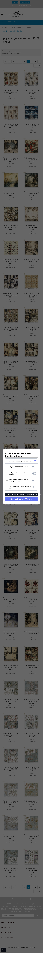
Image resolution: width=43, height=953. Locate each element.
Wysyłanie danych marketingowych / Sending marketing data (18, 479)
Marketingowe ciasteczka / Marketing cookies (19, 467)
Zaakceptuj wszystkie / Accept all (21, 498)
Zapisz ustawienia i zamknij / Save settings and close (22, 494)
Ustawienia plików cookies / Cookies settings (18, 455)
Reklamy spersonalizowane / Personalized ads (20, 486)
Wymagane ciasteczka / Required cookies (20, 462)
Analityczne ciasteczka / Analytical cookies (20, 473)
